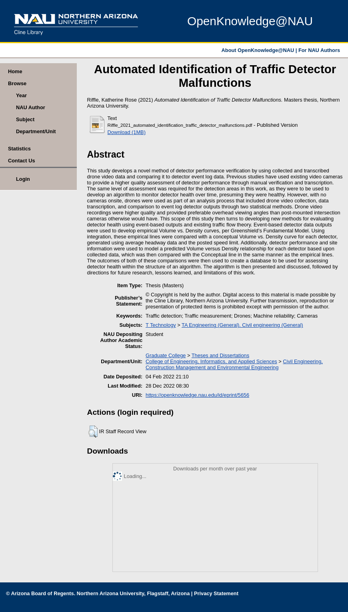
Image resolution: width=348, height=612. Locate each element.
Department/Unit (36, 131)
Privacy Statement (216, 593)
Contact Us (21, 161)
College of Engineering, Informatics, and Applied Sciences (211, 361)
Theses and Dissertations (220, 355)
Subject (25, 119)
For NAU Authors (319, 50)
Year (21, 95)
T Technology (161, 325)
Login (23, 179)
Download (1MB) (127, 132)
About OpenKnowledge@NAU (259, 50)
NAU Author (30, 107)
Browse (17, 83)
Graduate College (166, 355)
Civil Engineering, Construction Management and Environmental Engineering (234, 364)
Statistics (19, 149)
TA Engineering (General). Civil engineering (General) (242, 325)
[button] (93, 432)
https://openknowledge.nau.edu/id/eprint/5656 (197, 395)
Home (15, 71)
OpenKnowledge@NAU (250, 21)
